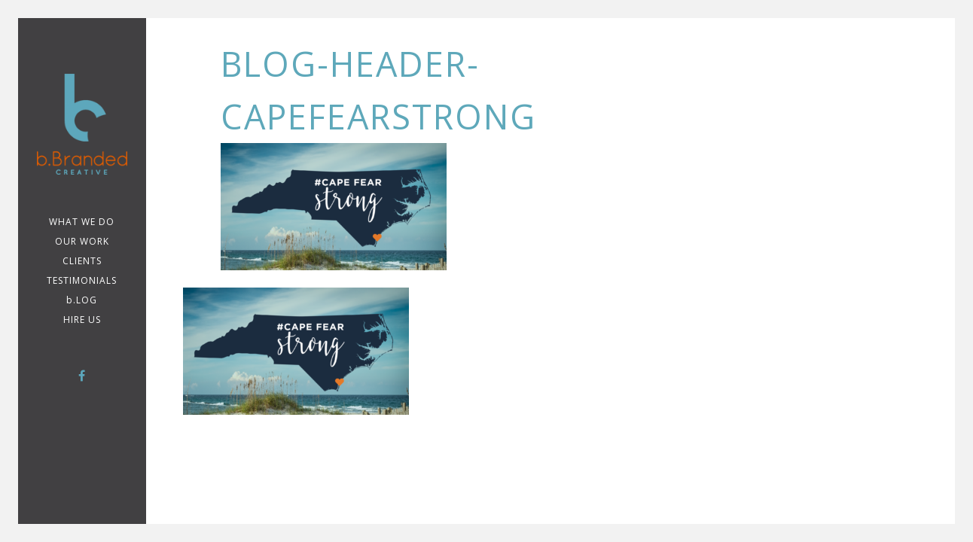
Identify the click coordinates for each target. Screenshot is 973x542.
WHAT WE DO (81, 221)
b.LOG (81, 300)
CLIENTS (82, 260)
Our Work (82, 241)
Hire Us (82, 319)
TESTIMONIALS (82, 280)
